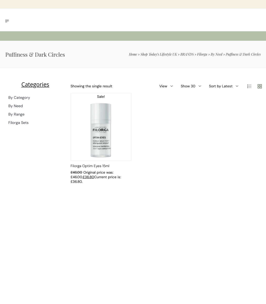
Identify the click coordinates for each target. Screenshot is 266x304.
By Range (16, 114)
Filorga (202, 54)
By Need (216, 54)
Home (133, 54)
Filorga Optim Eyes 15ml (90, 166)
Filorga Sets (18, 122)
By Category (19, 97)
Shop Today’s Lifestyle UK (159, 54)
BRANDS (187, 54)
